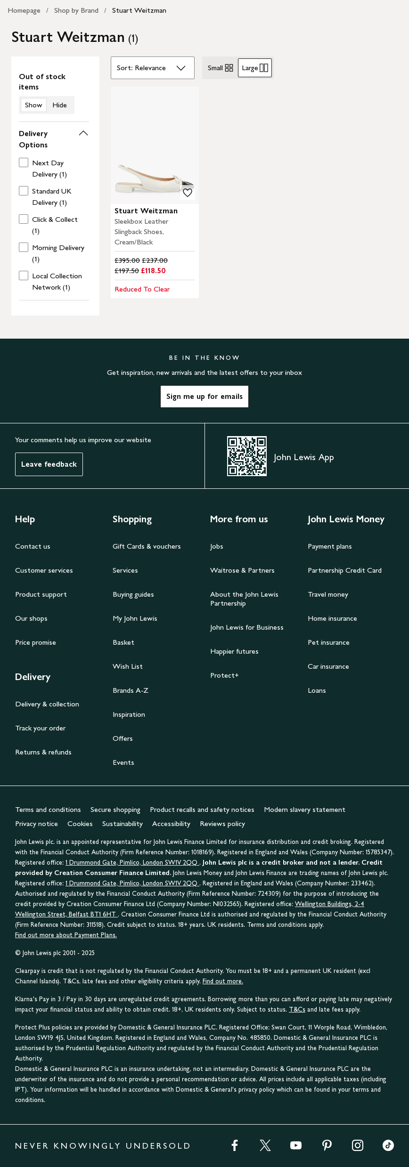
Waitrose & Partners (242, 570)
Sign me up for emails (204, 396)
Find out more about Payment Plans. (66, 935)
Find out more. (223, 981)
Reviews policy (222, 823)
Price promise (35, 642)
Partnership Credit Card (345, 570)
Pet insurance (329, 642)
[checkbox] (52, 168)
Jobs (216, 546)
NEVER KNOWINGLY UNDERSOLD (103, 1146)
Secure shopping (115, 809)
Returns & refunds (43, 751)
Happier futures (234, 651)
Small (221, 67)
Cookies (80, 823)
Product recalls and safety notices (202, 809)
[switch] (54, 93)
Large (255, 67)
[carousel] (155, 145)
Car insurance (328, 666)
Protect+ (224, 675)
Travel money (328, 594)
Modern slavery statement (304, 809)
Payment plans (330, 546)
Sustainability (122, 823)
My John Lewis (135, 618)
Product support (41, 594)
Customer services (44, 570)
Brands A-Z (130, 690)
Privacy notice (36, 823)
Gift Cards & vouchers (147, 546)
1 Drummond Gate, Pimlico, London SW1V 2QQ (132, 863)
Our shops (31, 618)
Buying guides (133, 594)
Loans (317, 690)
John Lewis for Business (247, 627)
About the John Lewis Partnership (244, 599)
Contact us (32, 546)
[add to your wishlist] (187, 192)
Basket (123, 642)
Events (123, 762)
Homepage (24, 10)
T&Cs (297, 1009)
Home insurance (332, 618)
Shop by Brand (76, 10)
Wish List (128, 666)
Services (125, 570)
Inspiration (129, 714)
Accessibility (171, 823)
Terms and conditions (48, 809)
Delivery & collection (47, 703)
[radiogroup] (238, 68)
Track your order (40, 727)
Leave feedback (49, 464)
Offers (123, 738)
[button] (54, 139)
